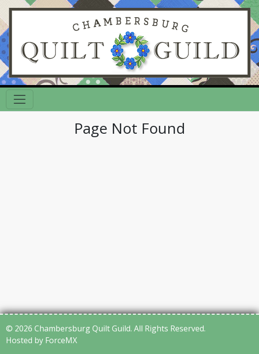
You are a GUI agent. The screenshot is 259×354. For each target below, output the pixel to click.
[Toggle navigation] (19, 99)
